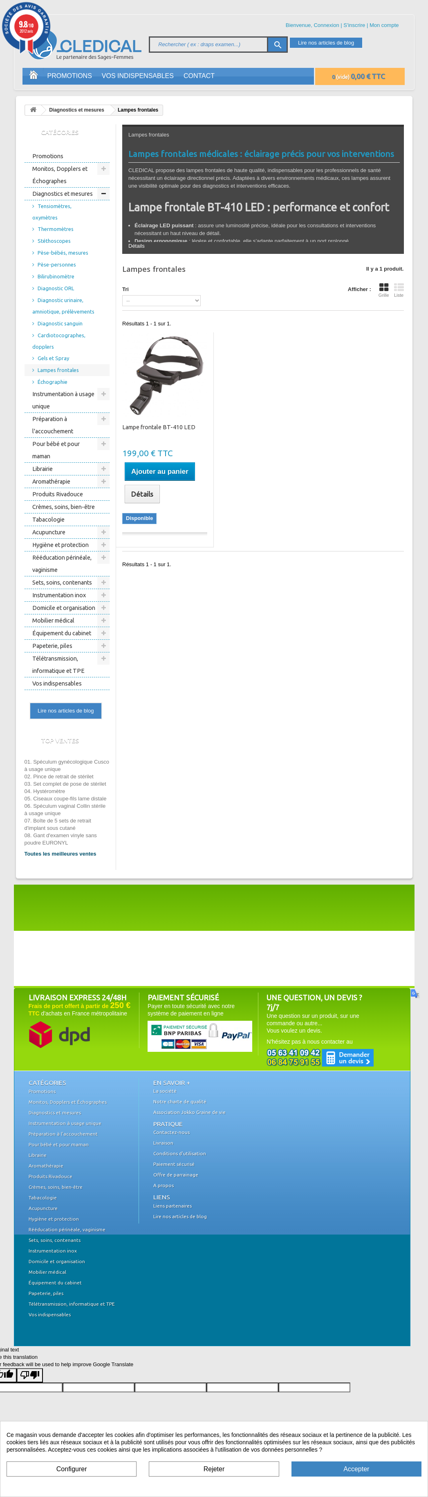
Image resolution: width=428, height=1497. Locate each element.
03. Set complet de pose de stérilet (65, 784)
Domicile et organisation (63, 608)
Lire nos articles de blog (326, 43)
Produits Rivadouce (57, 494)
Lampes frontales (58, 370)
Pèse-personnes (57, 264)
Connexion (326, 25)
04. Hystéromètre (45, 791)
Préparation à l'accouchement (52, 425)
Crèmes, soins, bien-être (63, 507)
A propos (163, 1185)
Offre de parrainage (175, 1174)
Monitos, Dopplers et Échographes (59, 175)
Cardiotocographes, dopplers (58, 341)
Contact (199, 75)
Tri (125, 289)
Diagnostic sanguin (60, 323)
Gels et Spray (53, 358)
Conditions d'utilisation (179, 1153)
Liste (399, 290)
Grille (384, 290)
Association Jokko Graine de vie (189, 1112)
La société (165, 1091)
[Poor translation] (30, 1375)
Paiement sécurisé (174, 1164)
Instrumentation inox (59, 595)
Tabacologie (48, 519)
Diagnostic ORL (56, 288)
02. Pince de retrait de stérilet (59, 776)
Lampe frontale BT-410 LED (158, 427)
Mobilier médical (53, 620)
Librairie (42, 469)
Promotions (69, 75)
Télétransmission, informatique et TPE (58, 664)
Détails (136, 246)
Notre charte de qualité (179, 1101)
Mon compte (384, 25)
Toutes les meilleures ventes (60, 854)
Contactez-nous (171, 1132)
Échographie (52, 382)
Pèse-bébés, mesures (63, 252)
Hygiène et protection (60, 545)
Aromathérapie (51, 481)
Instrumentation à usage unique (63, 400)
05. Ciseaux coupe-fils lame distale (66, 799)
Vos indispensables (138, 75)
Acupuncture (48, 532)
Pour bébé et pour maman (56, 450)
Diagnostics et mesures (76, 110)
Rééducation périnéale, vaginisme (62, 563)
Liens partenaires (172, 1205)
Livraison (163, 1142)
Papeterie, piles (52, 646)
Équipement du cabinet (61, 633)
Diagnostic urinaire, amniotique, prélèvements (63, 305)
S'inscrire (354, 25)
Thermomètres (56, 229)
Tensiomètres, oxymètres (52, 211)
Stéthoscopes (54, 241)
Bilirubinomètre (56, 276)
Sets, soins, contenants (62, 582)
